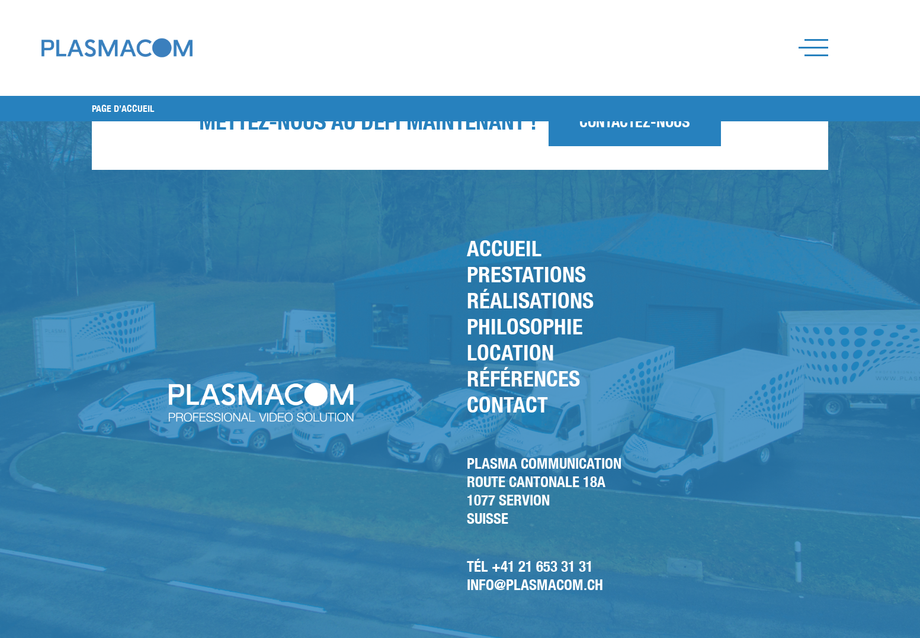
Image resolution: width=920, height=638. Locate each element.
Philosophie (525, 326)
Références (523, 378)
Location (510, 352)
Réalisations (530, 300)
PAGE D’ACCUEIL (123, 108)
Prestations (526, 274)
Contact (507, 404)
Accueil (504, 248)
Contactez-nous (634, 121)
